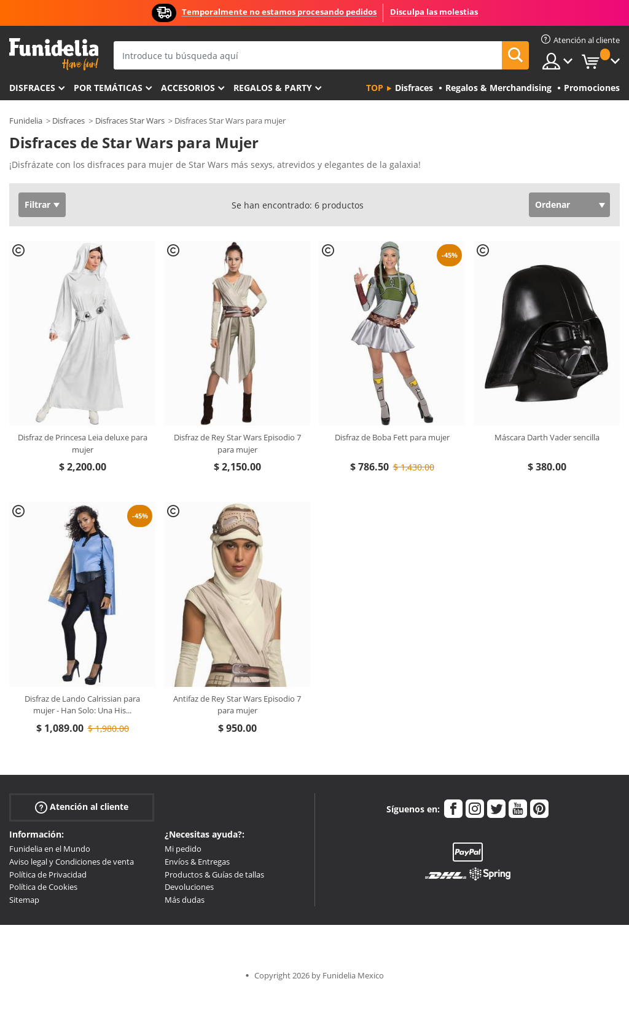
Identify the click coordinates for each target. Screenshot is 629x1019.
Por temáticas (108, 87)
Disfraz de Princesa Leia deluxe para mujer (82, 443)
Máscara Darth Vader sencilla (547, 437)
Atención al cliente (81, 807)
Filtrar (37, 204)
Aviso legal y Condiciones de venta (71, 861)
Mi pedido (183, 848)
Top (374, 87)
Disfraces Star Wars (130, 120)
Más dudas (185, 899)
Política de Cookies (43, 886)
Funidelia (25, 120)
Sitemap (24, 899)
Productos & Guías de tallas (214, 874)
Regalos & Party (272, 87)
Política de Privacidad (48, 874)
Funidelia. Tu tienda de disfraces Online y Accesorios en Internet (53, 54)
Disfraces (32, 87)
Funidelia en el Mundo (49, 848)
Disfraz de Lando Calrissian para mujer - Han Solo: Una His (82, 704)
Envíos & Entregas (197, 861)
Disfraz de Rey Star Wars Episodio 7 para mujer (237, 443)
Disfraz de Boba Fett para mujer (392, 437)
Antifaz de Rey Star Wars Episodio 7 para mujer (237, 704)
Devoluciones (189, 886)
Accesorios (188, 87)
